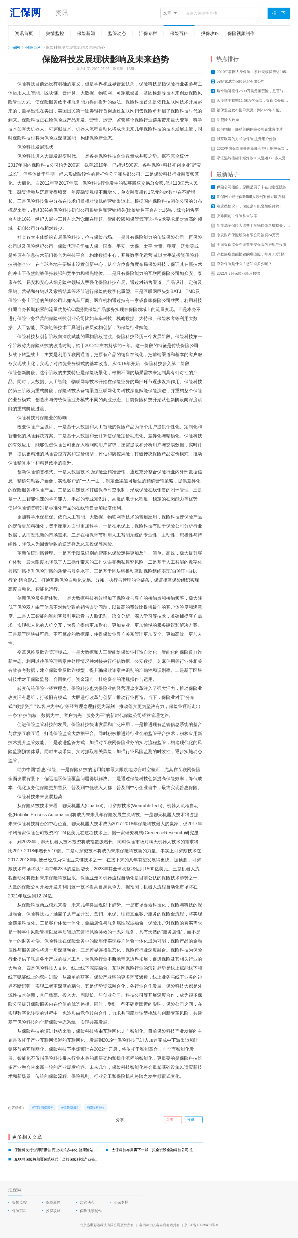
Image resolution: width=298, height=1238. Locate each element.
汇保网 (14, 47)
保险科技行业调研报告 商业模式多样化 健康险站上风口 (59, 1150)
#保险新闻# (69, 1108)
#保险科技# (95, 1108)
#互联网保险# (42, 1108)
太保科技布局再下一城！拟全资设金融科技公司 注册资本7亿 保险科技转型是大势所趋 (181, 1150)
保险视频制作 (91, 1211)
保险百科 (33, 47)
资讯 (62, 12)
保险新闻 (53, 1202)
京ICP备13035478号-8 (201, 1225)
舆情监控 (19, 1202)
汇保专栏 (121, 1202)
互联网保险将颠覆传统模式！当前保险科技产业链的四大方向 (63, 1159)
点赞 (172, 1119)
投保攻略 (53, 1211)
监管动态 (87, 1202)
